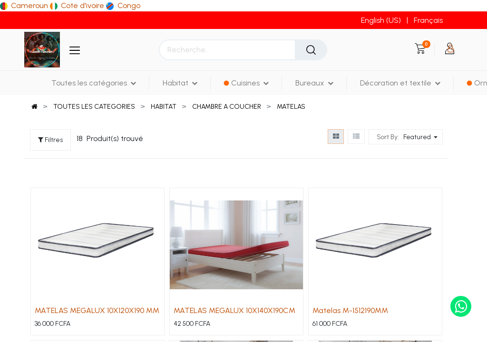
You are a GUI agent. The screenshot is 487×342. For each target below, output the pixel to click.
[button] (421, 137)
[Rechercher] (311, 49)
